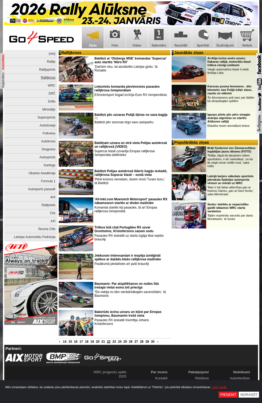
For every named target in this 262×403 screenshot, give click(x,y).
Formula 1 (48, 181)
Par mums (159, 372)
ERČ (52, 93)
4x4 (52, 197)
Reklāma (202, 378)
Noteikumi (241, 372)
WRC (52, 85)
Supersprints (46, 117)
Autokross (48, 141)
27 (136, 341)
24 (119, 341)
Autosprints (47, 157)
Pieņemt (228, 395)
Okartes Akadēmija (42, 173)
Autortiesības (240, 378)
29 (147, 341)
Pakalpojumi (198, 372)
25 (125, 341)
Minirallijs (48, 109)
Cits (53, 213)
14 (64, 341)
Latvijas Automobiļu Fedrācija (34, 237)
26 (130, 341)
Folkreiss (49, 133)
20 (97, 341)
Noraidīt (248, 395)
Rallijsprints (47, 69)
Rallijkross (48, 77)
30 (152, 341)
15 (70, 341)
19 (92, 341)
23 (114, 341)
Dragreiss (48, 149)
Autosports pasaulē (42, 189)
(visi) (52, 54)
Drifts (52, 101)
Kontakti (161, 378)
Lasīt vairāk (219, 387)
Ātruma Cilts (46, 229)
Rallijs (51, 61)
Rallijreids (48, 205)
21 (103, 341)
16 (75, 341)
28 (141, 341)
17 (81, 341)
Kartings (49, 165)
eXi (53, 221)
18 (86, 341)
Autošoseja (47, 125)
